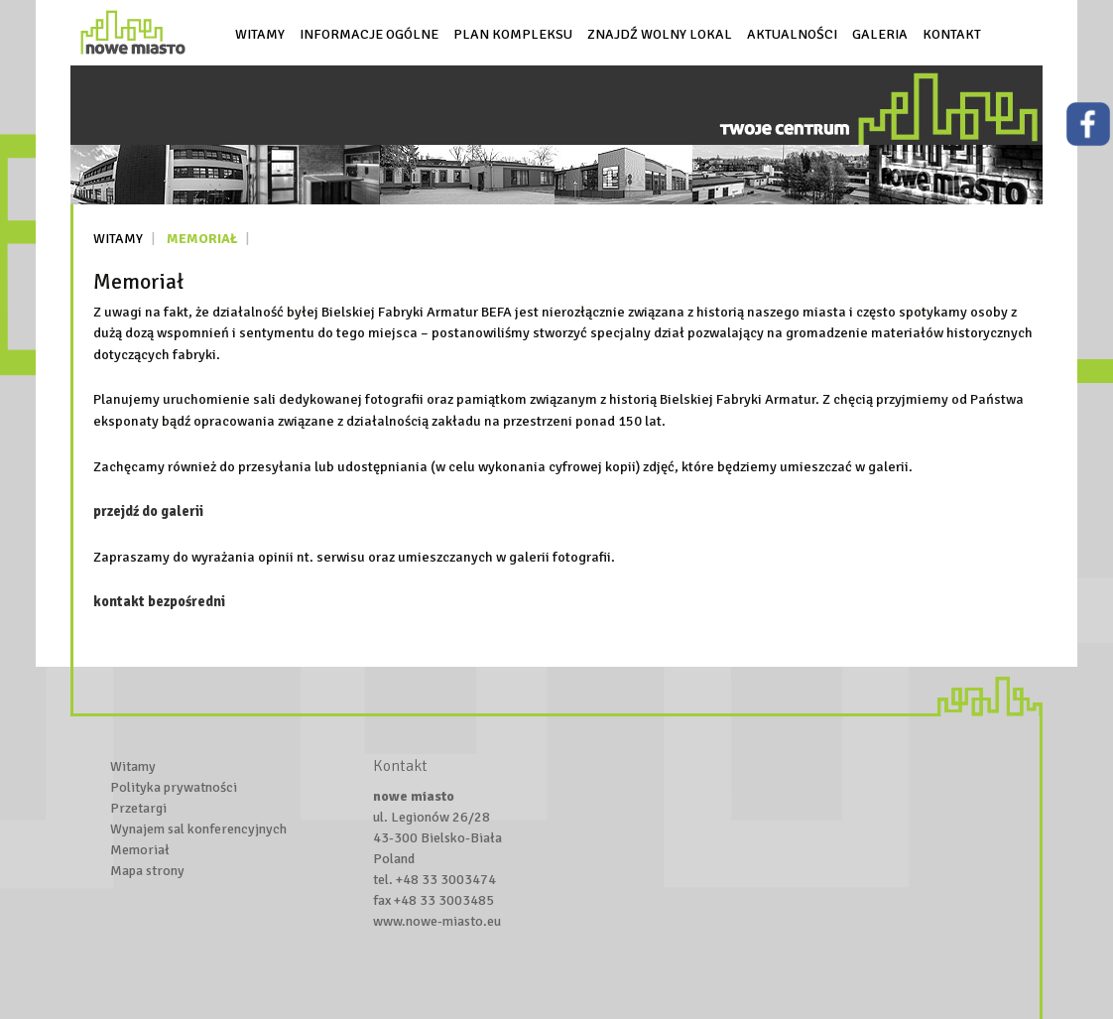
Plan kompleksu (512, 34)
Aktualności (792, 34)
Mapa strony (147, 870)
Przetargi (138, 808)
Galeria (880, 34)
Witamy (260, 34)
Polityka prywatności (173, 787)
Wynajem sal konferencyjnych (198, 829)
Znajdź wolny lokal (659, 34)
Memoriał (202, 238)
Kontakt (952, 34)
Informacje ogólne (369, 34)
